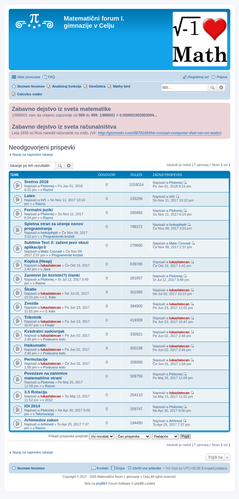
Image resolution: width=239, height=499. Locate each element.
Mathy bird (121, 86)
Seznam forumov (31, 468)
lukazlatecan (51, 265)
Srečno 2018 (36, 181)
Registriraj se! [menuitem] (198, 77)
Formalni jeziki (38, 209)
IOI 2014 (32, 406)
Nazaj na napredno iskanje (32, 154)
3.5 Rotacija (35, 392)
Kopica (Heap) (38, 261)
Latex (29, 195)
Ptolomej (47, 186)
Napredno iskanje (221, 87)
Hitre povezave (28, 77)
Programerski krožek (59, 236)
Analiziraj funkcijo (67, 86)
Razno (48, 190)
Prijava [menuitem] (222, 77)
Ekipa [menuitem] (120, 468)
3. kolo (50, 311)
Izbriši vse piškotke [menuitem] (147, 468)
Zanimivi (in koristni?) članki (52, 275)
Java (46, 269)
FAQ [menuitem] (51, 77)
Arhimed (47, 424)
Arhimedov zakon (41, 420)
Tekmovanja (44, 414)
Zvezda (31, 303)
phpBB (100, 483)
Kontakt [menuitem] (102, 468)
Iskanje (212, 87)
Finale (49, 325)
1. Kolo (50, 297)
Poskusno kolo (54, 339)
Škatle (30, 289)
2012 (49, 400)
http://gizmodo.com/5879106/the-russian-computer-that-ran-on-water (159, 133)
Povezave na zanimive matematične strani (46, 375)
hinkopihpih (49, 233)
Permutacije (36, 359)
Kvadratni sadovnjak (44, 331)
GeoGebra (97, 86)
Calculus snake (29, 94)
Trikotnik (32, 317)
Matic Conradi (51, 251)
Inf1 (43, 200)
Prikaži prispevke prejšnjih (81, 436)
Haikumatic (35, 345)
